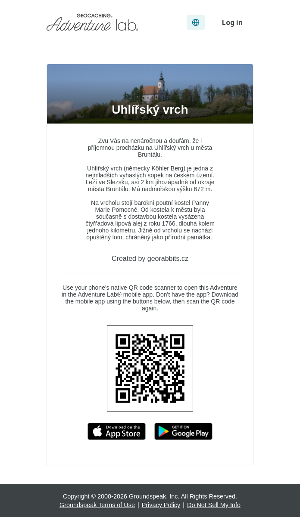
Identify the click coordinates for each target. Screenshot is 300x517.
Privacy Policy (161, 505)
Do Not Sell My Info (214, 505)
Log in (232, 22)
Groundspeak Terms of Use (97, 505)
